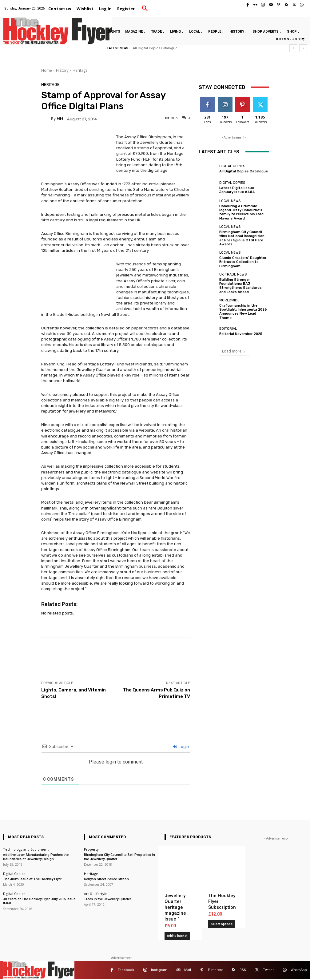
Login (181, 746)
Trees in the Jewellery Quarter (107, 899)
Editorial (228, 328)
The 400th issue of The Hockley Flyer (32, 879)
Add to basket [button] (177, 935)
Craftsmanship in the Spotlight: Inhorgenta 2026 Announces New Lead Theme (243, 311)
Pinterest (215, 970)
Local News (229, 201)
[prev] (293, 48)
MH (60, 119)
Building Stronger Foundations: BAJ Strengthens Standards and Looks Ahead (240, 285)
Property (91, 849)
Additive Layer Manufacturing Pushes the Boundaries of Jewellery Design (36, 857)
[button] (144, 8)
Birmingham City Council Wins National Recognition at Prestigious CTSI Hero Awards (241, 238)
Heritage (80, 70)
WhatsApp (299, 970)
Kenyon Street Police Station (106, 879)
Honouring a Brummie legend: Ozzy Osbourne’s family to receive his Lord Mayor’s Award (241, 212)
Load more (234, 350)
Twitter (268, 970)
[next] (303, 48)
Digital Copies (232, 166)
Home (46, 70)
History (62, 70)
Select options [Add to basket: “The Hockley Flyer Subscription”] (221, 924)
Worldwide (229, 300)
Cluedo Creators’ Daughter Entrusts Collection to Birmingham (243, 262)
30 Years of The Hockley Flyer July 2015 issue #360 (39, 901)
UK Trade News (233, 274)
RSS (243, 970)
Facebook (126, 970)
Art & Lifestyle (95, 893)
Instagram (159, 970)
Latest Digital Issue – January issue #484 (238, 190)
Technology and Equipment (26, 849)
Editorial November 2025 (240, 334)
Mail (187, 970)
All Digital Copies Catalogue (155, 48)
